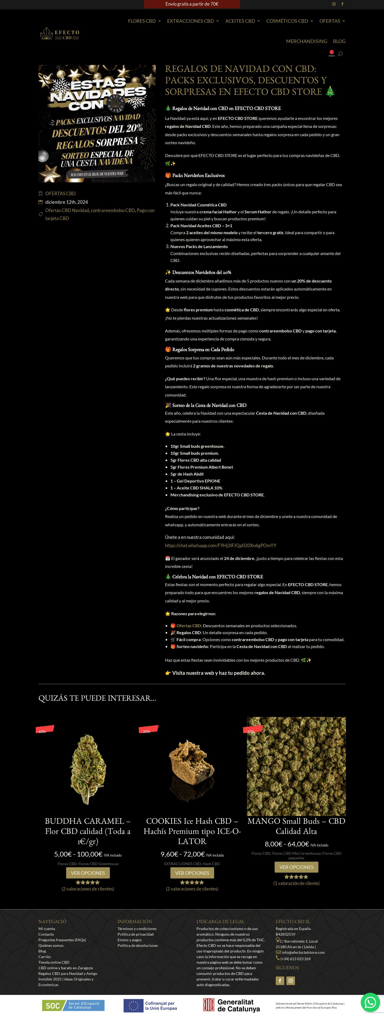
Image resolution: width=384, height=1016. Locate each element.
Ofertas (329, 21)
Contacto (46, 934)
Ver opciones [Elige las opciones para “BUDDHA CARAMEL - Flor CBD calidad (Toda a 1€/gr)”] (88, 873)
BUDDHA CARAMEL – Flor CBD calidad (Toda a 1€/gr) (88, 833)
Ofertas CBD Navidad (67, 210)
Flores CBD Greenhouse (98, 863)
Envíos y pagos (130, 939)
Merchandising (306, 41)
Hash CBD (211, 863)
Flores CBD (142, 21)
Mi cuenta (46, 928)
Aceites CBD (240, 21)
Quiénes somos (50, 945)
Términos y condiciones (137, 928)
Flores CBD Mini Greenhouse (296, 853)
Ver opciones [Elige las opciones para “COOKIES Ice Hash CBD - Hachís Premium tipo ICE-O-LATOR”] (192, 873)
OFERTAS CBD (60, 193)
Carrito (44, 956)
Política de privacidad (136, 934)
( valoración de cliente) (296, 883)
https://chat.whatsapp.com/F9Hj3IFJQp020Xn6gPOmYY (221, 545)
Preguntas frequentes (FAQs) (62, 939)
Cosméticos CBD (287, 21)
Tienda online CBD (54, 962)
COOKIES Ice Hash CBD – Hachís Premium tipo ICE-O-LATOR (192, 833)
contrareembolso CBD (113, 210)
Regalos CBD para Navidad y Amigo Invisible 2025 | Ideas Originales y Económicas (67, 979)
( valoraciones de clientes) (88, 889)
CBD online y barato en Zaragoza (65, 968)
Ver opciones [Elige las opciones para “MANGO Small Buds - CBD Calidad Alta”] (296, 867)
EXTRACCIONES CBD (190, 21)
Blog (339, 41)
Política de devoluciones (138, 945)
